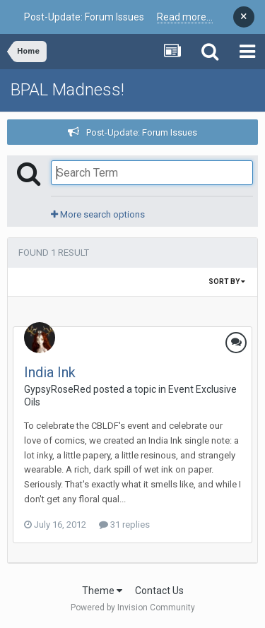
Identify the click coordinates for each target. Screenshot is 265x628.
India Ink (50, 372)
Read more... (185, 17)
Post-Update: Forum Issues (141, 132)
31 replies (124, 524)
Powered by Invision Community (133, 607)
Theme (102, 590)
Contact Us (159, 590)
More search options (98, 214)
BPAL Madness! (67, 90)
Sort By (226, 281)
